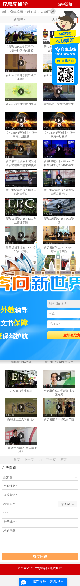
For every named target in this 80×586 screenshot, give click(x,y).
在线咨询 (68, 60)
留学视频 (16, 12)
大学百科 (46, 12)
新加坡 (31, 12)
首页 (4, 11)
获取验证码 (67, 504)
